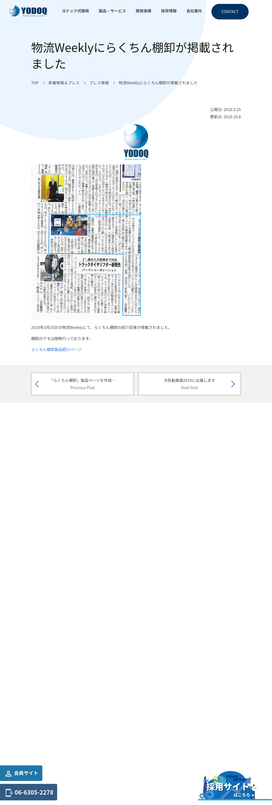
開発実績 (143, 11)
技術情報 (169, 11)
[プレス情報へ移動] (99, 82)
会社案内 (194, 11)
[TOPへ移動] (35, 82)
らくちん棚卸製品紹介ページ (56, 349)
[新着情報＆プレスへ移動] (64, 82)
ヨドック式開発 (75, 11)
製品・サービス (112, 11)
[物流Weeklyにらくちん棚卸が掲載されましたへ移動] (158, 82)
